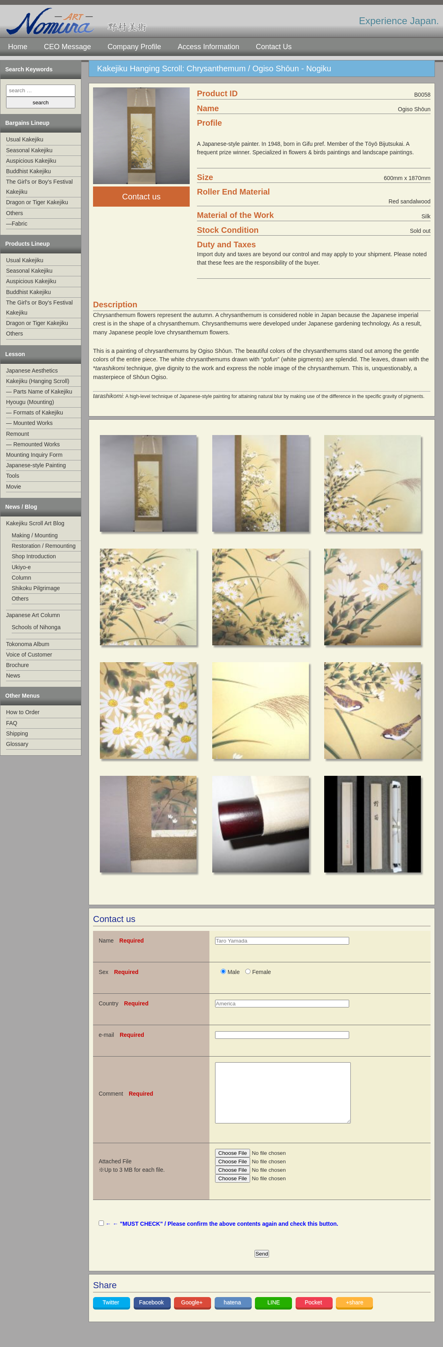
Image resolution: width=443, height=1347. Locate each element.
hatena (233, 1314)
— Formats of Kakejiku (34, 412)
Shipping (17, 733)
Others (14, 213)
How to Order (22, 712)
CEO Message (67, 47)
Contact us (141, 196)
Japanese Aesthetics (32, 370)
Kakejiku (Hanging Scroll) (37, 381)
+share (354, 1314)
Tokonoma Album (27, 644)
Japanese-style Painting (36, 465)
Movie (13, 486)
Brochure (17, 665)
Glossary (17, 744)
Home (17, 47)
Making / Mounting (35, 535)
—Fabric (16, 223)
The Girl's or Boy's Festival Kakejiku (39, 186)
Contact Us (274, 47)
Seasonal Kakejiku (29, 150)
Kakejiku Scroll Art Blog (35, 523)
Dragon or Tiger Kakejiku (37, 202)
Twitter (112, 1314)
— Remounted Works (33, 444)
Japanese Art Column (33, 615)
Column (21, 577)
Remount (17, 434)
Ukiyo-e (21, 567)
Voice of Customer (29, 654)
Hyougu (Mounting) (30, 402)
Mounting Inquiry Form (34, 455)
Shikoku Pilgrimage (36, 588)
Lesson (15, 354)
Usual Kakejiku (24, 139)
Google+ (192, 1314)
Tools (12, 475)
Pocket (313, 1314)
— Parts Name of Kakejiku (39, 391)
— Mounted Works (29, 423)
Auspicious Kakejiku (31, 160)
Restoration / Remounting (44, 546)
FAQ (11, 723)
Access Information (208, 47)
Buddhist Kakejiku (28, 171)
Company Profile (134, 47)
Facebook (152, 1314)
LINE (273, 1314)
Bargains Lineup (27, 123)
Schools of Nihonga (36, 627)
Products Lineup (27, 243)
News (13, 675)
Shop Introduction (34, 556)
